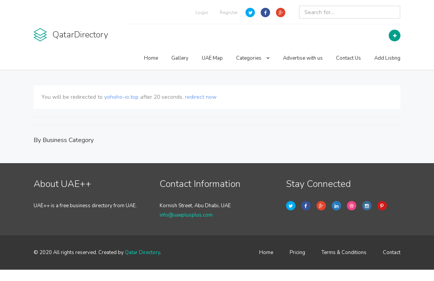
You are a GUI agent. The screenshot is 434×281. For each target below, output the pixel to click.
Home (151, 58)
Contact (391, 252)
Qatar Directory (142, 252)
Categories (253, 58)
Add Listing (387, 58)
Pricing (297, 252)
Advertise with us (303, 58)
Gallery (180, 58)
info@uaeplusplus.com (186, 215)
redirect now (201, 97)
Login (202, 12)
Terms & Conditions (344, 252)
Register (229, 12)
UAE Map (212, 58)
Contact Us (348, 58)
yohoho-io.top (121, 97)
